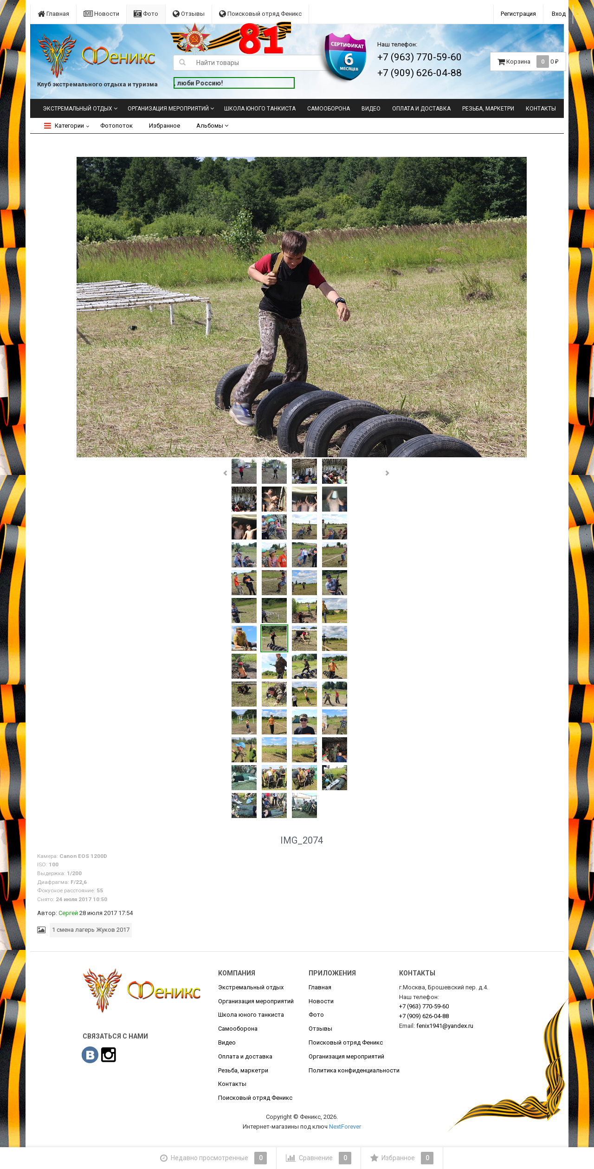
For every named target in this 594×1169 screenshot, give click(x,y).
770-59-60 (424, 1006)
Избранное (164, 125)
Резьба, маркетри (488, 108)
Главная (53, 13)
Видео (371, 108)
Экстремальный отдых (77, 108)
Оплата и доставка (421, 108)
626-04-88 (424, 1016)
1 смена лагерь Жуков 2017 (90, 929)
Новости (101, 13)
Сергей (68, 912)
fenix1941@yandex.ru (444, 1025)
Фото (146, 13)
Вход (559, 13)
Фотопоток (116, 125)
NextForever (345, 1126)
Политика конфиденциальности (354, 1070)
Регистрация (518, 13)
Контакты (541, 108)
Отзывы (189, 13)
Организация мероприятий (168, 108)
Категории (64, 125)
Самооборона (328, 108)
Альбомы (212, 125)
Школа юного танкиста (260, 108)
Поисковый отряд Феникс (260, 13)
